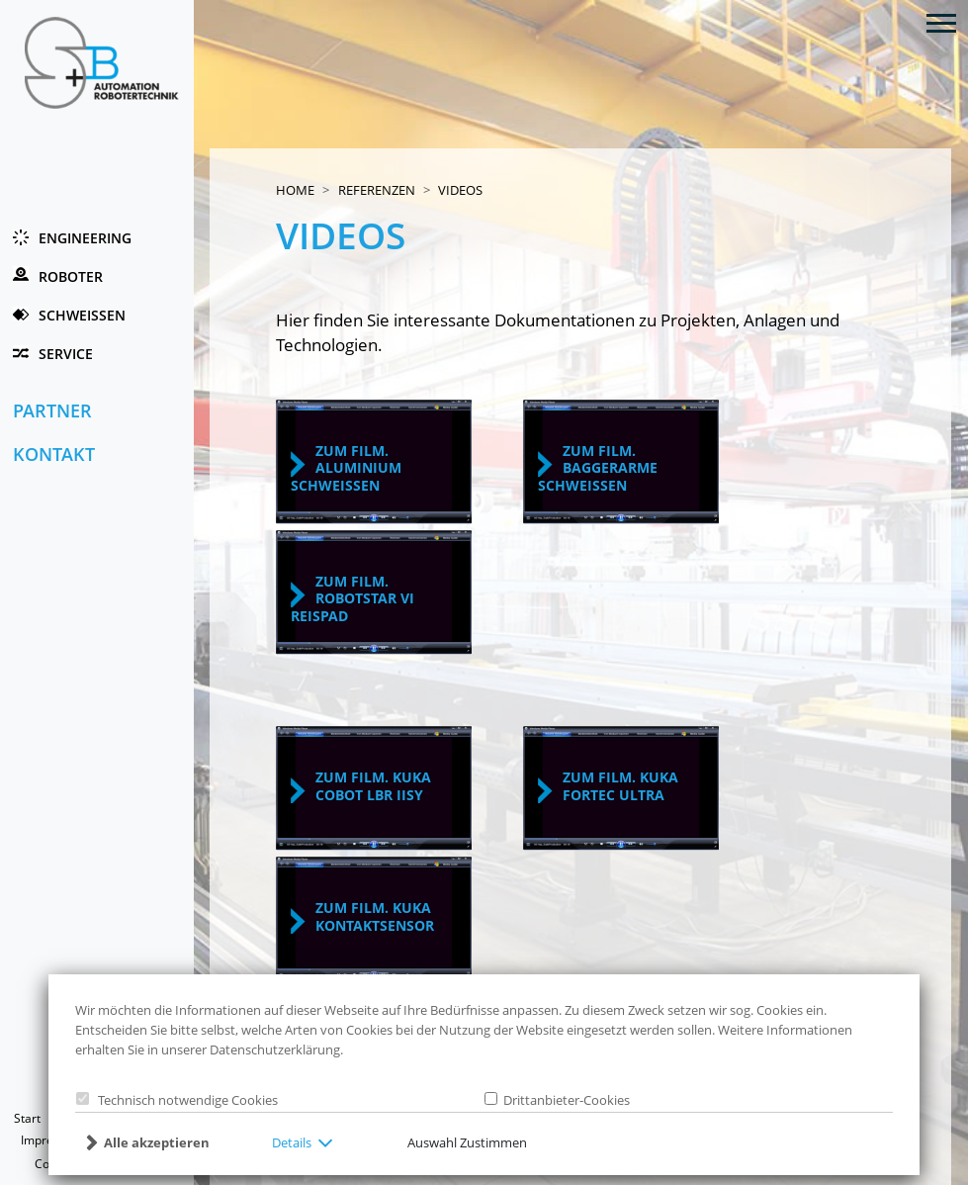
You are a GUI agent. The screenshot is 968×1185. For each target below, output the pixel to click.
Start (27, 1118)
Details (291, 1142)
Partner (52, 410)
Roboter (71, 276)
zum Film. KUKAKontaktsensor (374, 916)
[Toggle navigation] (941, 22)
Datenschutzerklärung (275, 1049)
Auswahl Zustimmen (467, 1142)
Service (66, 353)
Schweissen (82, 315)
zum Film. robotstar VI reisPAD (352, 598)
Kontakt (54, 454)
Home (295, 190)
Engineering (85, 237)
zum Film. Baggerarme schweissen (598, 468)
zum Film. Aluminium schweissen (346, 468)
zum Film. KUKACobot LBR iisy (373, 786)
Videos (460, 190)
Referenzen (376, 190)
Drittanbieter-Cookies (563, 1100)
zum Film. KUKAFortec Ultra (620, 786)
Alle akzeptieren (157, 1142)
